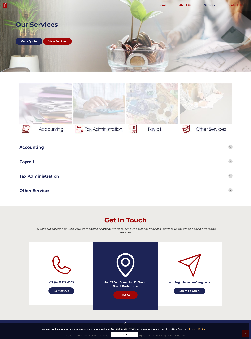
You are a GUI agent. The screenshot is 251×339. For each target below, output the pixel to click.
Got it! (125, 334)
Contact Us (235, 5)
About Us (185, 5)
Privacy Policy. (197, 329)
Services (209, 5)
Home (163, 5)
